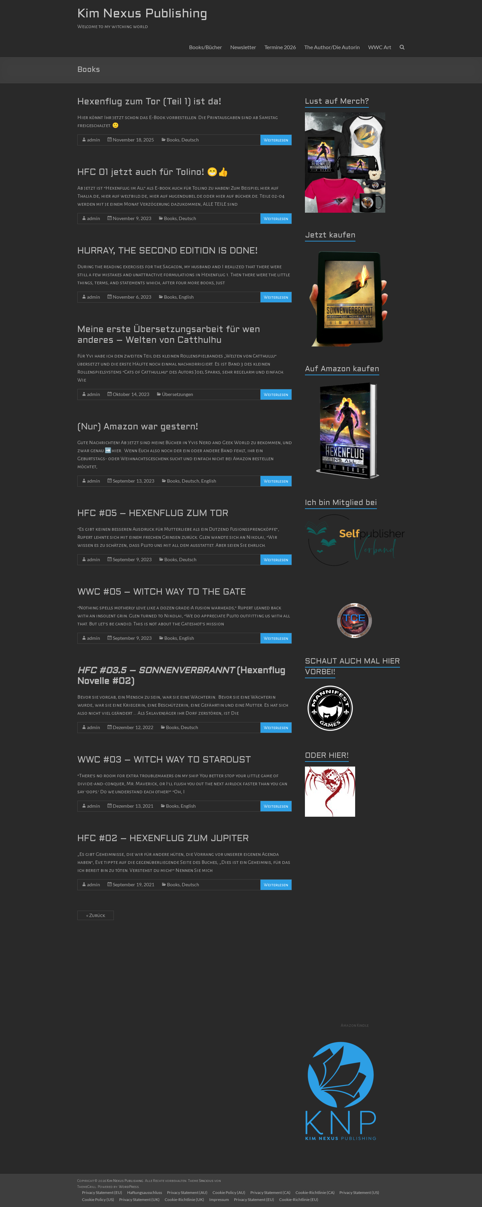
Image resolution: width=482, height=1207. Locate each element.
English (186, 297)
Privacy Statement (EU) (103, 1192)
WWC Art (379, 47)
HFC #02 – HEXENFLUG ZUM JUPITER (163, 839)
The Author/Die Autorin (332, 47)
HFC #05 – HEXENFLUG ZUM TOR (152, 514)
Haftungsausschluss (145, 1192)
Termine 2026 (280, 47)
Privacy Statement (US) (362, 1192)
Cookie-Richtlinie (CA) (317, 1192)
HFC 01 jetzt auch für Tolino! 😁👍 (152, 173)
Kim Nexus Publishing (142, 14)
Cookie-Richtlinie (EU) (301, 1199)
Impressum (221, 1199)
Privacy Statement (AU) (188, 1192)
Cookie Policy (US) (99, 1199)
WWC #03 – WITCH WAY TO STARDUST (164, 760)
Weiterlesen (276, 140)
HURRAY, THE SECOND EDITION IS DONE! (167, 251)
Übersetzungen (177, 394)
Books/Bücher (205, 47)
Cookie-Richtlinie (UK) (186, 1199)
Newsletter (243, 47)
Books (173, 139)
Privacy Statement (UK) (140, 1199)
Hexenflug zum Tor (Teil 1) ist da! (149, 102)
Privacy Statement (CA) (272, 1192)
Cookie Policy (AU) (230, 1192)
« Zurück (95, 915)
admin (93, 139)
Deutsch (190, 139)
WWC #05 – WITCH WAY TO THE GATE (161, 592)
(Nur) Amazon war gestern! (137, 427)
